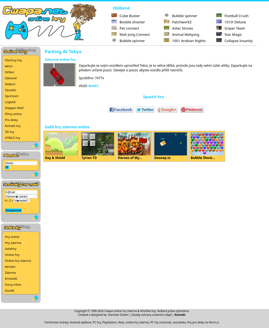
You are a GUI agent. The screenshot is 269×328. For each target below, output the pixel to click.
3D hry (9, 132)
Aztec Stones (178, 28)
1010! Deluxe (231, 22)
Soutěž (9, 290)
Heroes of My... (134, 146)
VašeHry (10, 249)
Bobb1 (94, 86)
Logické (10, 102)
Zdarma (10, 272)
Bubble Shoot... (207, 146)
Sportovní (11, 96)
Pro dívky (11, 120)
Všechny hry (13, 60)
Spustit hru (153, 96)
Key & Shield (61, 146)
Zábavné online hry (60, 59)
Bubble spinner (128, 40)
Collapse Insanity (234, 40)
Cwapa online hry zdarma (120, 311)
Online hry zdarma (18, 261)
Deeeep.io (170, 146)
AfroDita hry (148, 311)
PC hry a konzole (160, 322)
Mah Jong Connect (130, 34)
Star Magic (229, 34)
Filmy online (13, 114)
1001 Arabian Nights (185, 40)
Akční (8, 66)
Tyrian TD (98, 146)
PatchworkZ (178, 22)
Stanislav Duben (118, 315)
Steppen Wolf (14, 108)
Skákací (10, 84)
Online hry (12, 255)
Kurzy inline (13, 284)
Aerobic (10, 267)
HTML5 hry (12, 138)
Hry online (12, 237)
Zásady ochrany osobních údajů (152, 315)
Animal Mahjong (181, 34)
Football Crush (232, 15)
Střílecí (9, 72)
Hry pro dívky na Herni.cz (203, 322)
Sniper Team (230, 28)
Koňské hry (12, 126)
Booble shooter (128, 22)
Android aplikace (80, 322)
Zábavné (11, 78)
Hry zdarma (13, 243)
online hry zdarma (137, 322)
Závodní (10, 90)
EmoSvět (11, 278)
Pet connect (125, 28)
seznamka (179, 322)
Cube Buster (125, 15)
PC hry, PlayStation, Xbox (108, 322)
